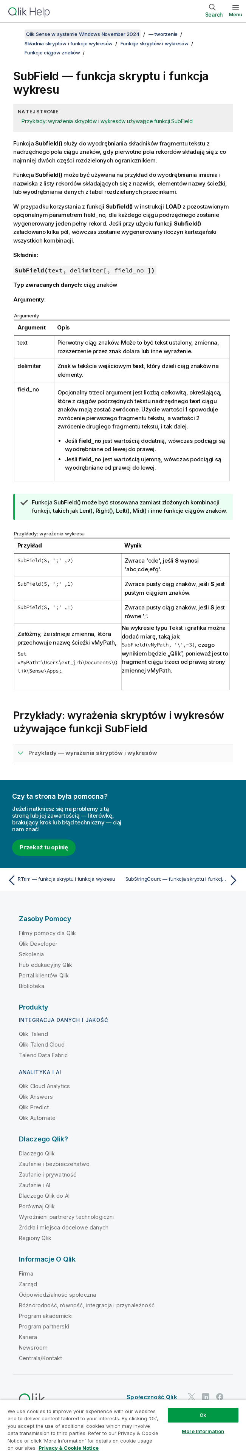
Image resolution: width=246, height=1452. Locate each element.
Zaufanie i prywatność (47, 1174)
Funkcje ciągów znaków (52, 52)
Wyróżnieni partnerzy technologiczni (66, 1217)
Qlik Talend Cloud (42, 1044)
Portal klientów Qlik (44, 975)
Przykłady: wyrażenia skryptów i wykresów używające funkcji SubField (107, 121)
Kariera (28, 1337)
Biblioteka (32, 986)
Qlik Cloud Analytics (44, 1086)
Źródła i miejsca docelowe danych (63, 1227)
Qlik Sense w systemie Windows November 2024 (82, 34)
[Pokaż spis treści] (15, 34)
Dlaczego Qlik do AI (44, 1195)
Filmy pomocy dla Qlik (47, 933)
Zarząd (28, 1284)
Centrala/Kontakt (40, 1358)
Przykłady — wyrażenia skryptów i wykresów (92, 752)
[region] (123, 1425)
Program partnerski (44, 1326)
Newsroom (33, 1347)
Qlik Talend (33, 1034)
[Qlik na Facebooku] (220, 1397)
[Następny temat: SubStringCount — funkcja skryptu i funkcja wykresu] (182, 880)
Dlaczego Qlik (37, 1153)
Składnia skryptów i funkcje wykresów (69, 43)
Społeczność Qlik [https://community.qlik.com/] (152, 1397)
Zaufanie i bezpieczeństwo (54, 1164)
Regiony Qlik (35, 1238)
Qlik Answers (36, 1096)
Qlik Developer (38, 943)
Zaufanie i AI (34, 1185)
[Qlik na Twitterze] (191, 1397)
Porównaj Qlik (37, 1206)
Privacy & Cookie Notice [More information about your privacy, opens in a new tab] (69, 1448)
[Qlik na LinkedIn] (205, 1397)
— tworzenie (163, 34)
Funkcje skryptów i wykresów (155, 43)
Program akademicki (46, 1316)
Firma (26, 1273)
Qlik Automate (37, 1118)
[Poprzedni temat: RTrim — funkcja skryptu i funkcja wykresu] (63, 880)
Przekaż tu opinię (44, 847)
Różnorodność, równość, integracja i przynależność (87, 1305)
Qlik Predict (34, 1107)
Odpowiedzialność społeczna (57, 1294)
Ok (203, 1415)
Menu (235, 14)
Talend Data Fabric (43, 1055)
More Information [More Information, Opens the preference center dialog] (203, 1431)
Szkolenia (31, 954)
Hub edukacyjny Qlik (45, 965)
